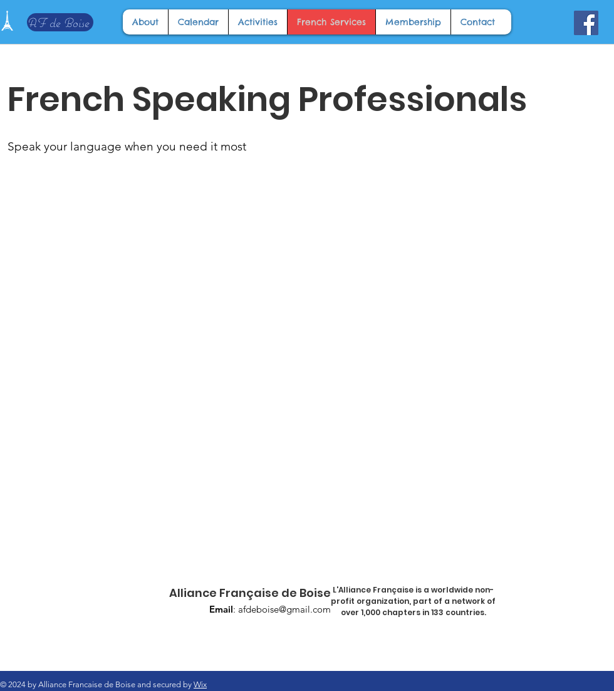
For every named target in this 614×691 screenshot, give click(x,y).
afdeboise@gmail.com (284, 609)
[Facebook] (586, 23)
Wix (200, 684)
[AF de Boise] (60, 22)
